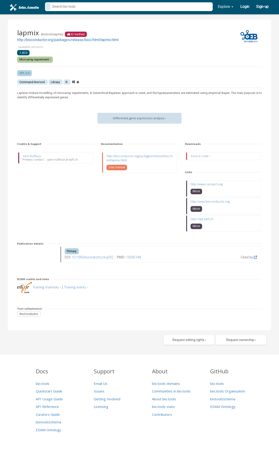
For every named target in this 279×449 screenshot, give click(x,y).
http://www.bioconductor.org (210, 202)
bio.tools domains (166, 383)
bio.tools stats (163, 406)
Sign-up (262, 6)
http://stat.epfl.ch (202, 219)
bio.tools (42, 383)
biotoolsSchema (48, 422)
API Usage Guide (49, 399)
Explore (225, 6)
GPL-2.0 (24, 73)
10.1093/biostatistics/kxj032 (92, 257)
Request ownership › (241, 340)
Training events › (76, 287)
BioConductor (29, 314)
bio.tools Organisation (227, 391)
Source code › (200, 156)
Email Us (100, 383)
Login (244, 6)
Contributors (162, 414)
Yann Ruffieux (32, 156)
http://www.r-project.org (207, 184)
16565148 (133, 257)
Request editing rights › (189, 340)
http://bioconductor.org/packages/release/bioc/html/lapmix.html (67, 40)
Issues (99, 391)
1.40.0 (23, 52)
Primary (71, 251)
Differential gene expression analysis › (139, 118)
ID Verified (76, 34)
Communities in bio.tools (171, 391)
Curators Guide (48, 414)
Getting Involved (107, 399)
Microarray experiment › (35, 59)
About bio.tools (164, 399)
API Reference (47, 406)
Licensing (101, 406)
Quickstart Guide (49, 391)
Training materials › (47, 287)
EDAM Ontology (48, 430)
